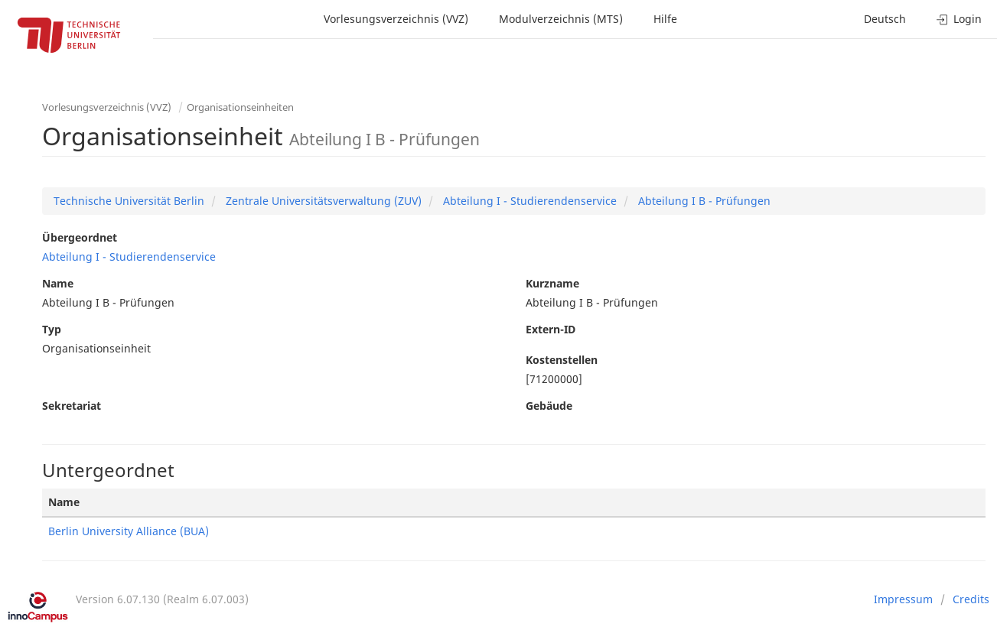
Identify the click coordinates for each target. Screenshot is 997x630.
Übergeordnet (79, 237)
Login (959, 18)
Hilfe (665, 18)
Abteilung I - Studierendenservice (528, 200)
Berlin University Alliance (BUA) (128, 531)
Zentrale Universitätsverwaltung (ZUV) (322, 200)
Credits (971, 599)
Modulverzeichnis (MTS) (561, 18)
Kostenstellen (562, 359)
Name (57, 283)
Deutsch (885, 18)
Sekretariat (71, 405)
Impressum (903, 599)
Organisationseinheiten (240, 107)
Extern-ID (550, 329)
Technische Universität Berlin (129, 200)
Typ (51, 329)
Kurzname (552, 283)
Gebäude (549, 405)
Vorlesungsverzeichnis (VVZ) (396, 18)
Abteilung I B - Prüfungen (703, 200)
